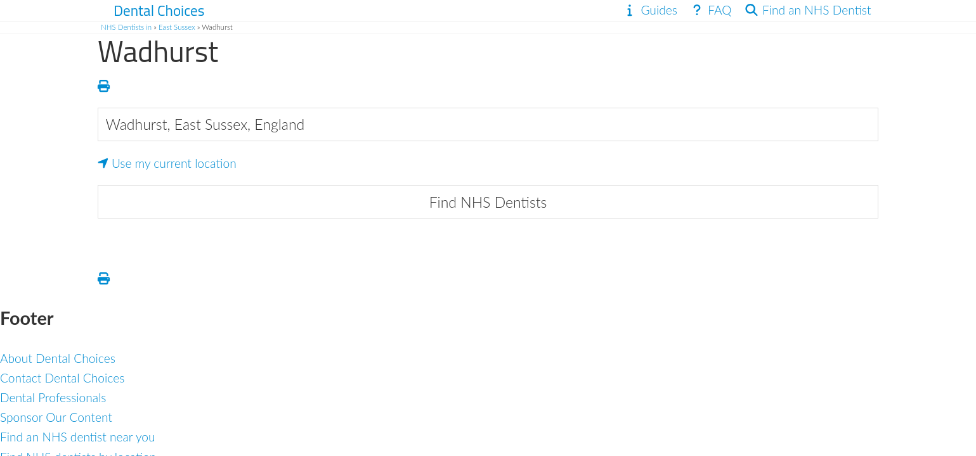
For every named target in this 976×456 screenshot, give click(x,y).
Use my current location (167, 163)
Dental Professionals (53, 397)
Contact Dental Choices (62, 377)
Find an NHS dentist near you (77, 436)
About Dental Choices (57, 358)
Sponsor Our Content (56, 417)
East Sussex (177, 27)
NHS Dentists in (126, 27)
